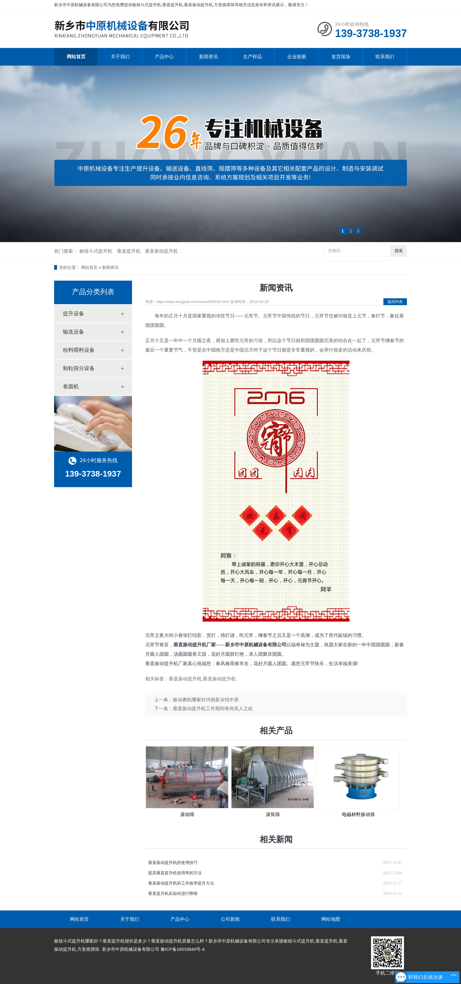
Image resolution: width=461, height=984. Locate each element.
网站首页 (76, 56)
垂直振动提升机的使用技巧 (173, 862)
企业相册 (296, 56)
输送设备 (73, 332)
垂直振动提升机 (161, 251)
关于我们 (120, 56)
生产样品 (252, 56)
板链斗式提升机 (95, 251)
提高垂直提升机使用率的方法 (175, 873)
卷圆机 (71, 386)
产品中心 (164, 56)
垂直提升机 (129, 251)
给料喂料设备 (79, 350)
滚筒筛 (273, 814)
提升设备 (73, 314)
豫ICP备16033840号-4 (183, 949)
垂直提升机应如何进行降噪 (173, 893)
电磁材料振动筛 (358, 814)
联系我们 (384, 56)
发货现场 (340, 56)
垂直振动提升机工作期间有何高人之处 (213, 708)
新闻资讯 (208, 56)
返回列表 (395, 301)
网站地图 (330, 919)
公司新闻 (230, 919)
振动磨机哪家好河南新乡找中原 (206, 699)
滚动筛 (187, 814)
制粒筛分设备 (79, 368)
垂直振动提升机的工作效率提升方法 (181, 883)
